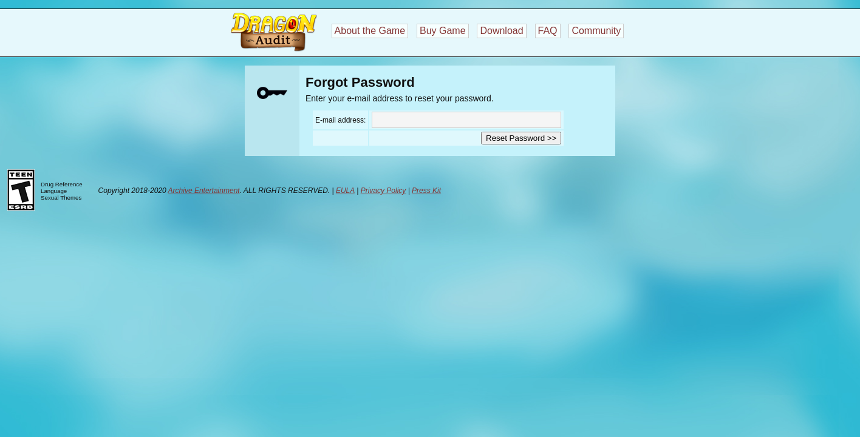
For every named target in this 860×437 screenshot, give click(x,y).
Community (596, 30)
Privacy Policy (383, 190)
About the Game (370, 30)
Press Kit (426, 190)
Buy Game (443, 30)
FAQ (548, 30)
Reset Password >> (521, 138)
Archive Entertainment (204, 190)
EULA (345, 190)
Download (501, 30)
